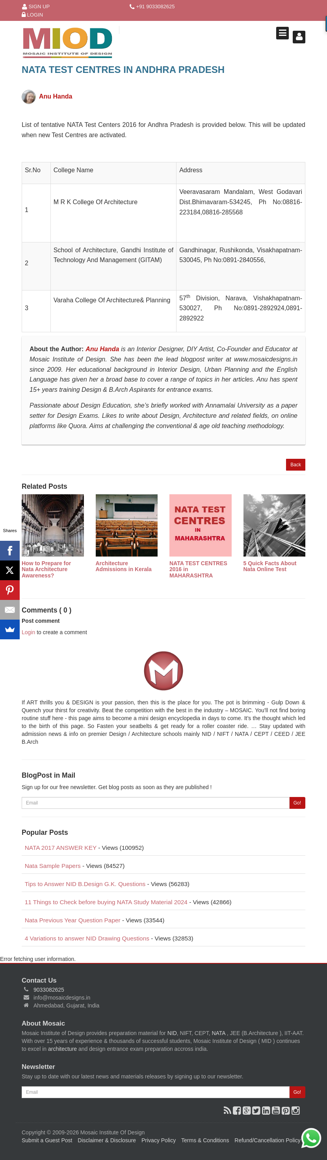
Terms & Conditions (205, 1140)
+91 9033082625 (152, 7)
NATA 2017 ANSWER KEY (61, 847)
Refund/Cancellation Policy (267, 1140)
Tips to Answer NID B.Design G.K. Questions (85, 884)
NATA (219, 1033)
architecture (62, 1049)
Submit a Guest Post (47, 1140)
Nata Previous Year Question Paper (73, 920)
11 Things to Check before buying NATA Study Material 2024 (106, 902)
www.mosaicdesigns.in (265, 359)
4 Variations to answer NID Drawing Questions (87, 938)
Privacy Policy (158, 1140)
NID (172, 1033)
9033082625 (48, 990)
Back (295, 464)
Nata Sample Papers (53, 865)
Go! (297, 803)
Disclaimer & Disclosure (107, 1140)
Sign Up (36, 7)
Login (32, 15)
